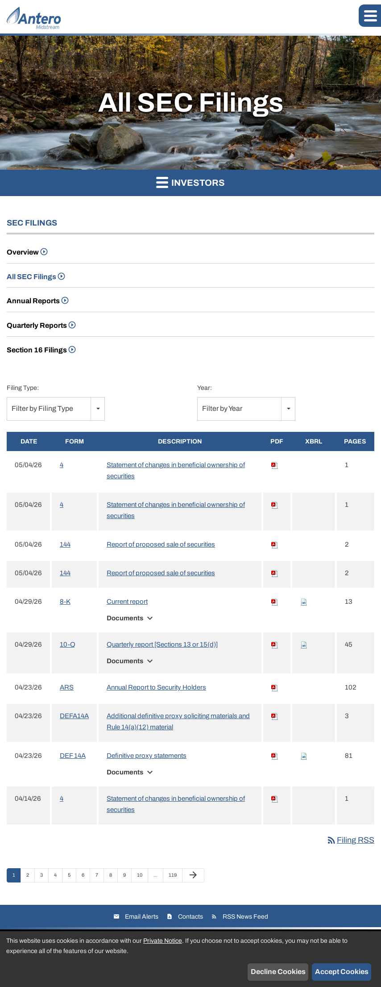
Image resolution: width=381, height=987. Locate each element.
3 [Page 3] (44, 877)
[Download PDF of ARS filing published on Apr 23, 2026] (274, 687)
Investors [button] (190, 182)
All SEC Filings (31, 276)
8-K (65, 601)
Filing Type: (23, 388)
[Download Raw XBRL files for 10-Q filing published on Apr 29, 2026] (303, 644)
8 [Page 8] (113, 877)
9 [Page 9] (127, 877)
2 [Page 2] (30, 877)
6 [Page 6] (85, 877)
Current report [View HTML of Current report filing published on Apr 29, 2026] (127, 601)
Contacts (190, 916)
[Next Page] (193, 875)
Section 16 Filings (37, 350)
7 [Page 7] (99, 877)
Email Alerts (141, 916)
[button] (370, 15)
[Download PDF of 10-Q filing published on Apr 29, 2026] (274, 644)
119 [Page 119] (173, 877)
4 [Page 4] (58, 877)
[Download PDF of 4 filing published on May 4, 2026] (274, 464)
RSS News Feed (245, 916)
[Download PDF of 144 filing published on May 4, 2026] (274, 544)
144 (65, 544)
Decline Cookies (278, 971)
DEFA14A (74, 715)
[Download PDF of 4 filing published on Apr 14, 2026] (274, 798)
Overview (23, 252)
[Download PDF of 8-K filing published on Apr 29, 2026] (274, 601)
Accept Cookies (342, 971)
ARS (67, 687)
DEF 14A (73, 755)
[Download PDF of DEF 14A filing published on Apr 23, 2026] (274, 755)
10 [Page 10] (142, 877)
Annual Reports (33, 301)
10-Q (67, 644)
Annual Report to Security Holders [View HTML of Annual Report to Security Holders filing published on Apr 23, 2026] (156, 687)
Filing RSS (350, 840)
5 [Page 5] (71, 877)
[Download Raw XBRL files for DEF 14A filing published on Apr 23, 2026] (303, 755)
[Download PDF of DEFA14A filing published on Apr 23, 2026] (274, 715)
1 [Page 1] (16, 877)
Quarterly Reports (37, 325)
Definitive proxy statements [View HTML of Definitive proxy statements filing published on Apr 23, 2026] (146, 755)
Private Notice (162, 940)
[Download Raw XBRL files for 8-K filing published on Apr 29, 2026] (303, 601)
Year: (204, 388)
